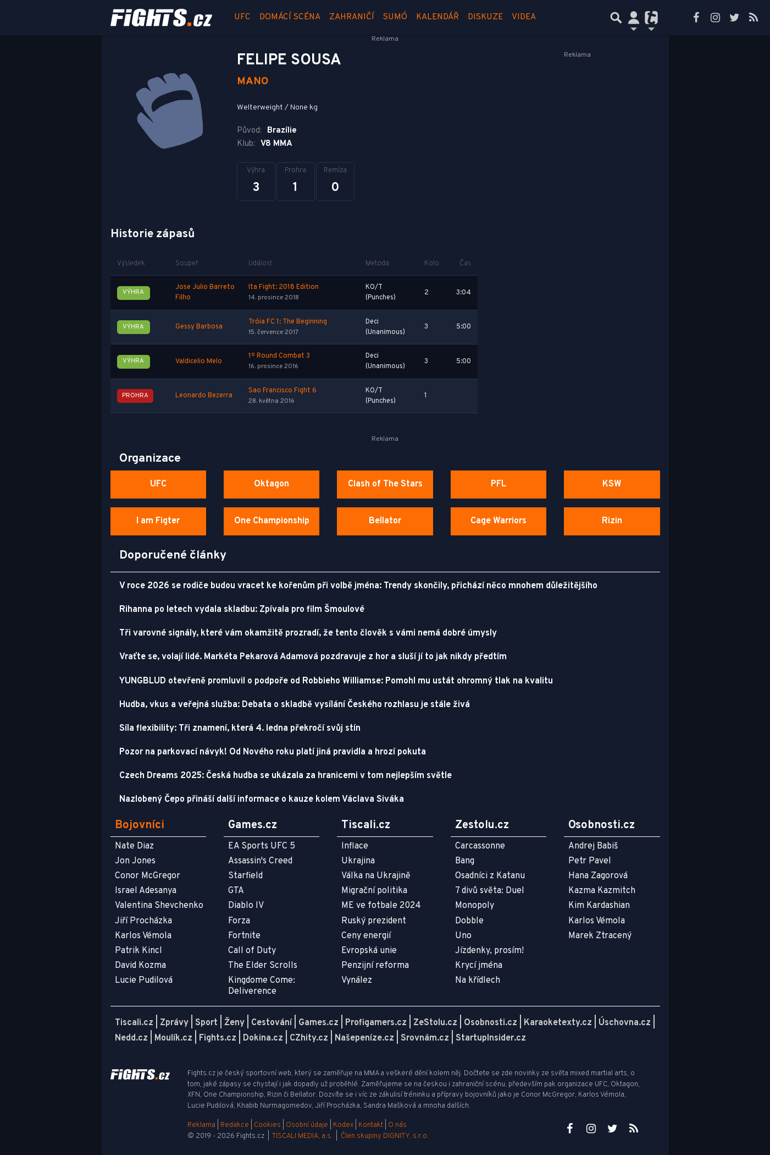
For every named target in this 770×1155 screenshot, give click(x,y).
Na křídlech (477, 980)
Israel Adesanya (145, 890)
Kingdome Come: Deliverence (261, 986)
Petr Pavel (589, 861)
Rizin (612, 521)
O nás (397, 1125)
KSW (612, 484)
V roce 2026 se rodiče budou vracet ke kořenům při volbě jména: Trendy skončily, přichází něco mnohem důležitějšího (358, 586)
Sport (206, 1022)
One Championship (271, 521)
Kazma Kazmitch (601, 890)
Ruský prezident (373, 921)
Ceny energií (366, 935)
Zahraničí (351, 17)
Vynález (356, 980)
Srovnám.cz (425, 1038)
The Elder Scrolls (262, 965)
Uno (463, 935)
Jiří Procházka (143, 921)
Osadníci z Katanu (490, 876)
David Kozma (140, 965)
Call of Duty (252, 950)
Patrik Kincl (138, 950)
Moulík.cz (173, 1038)
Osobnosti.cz (490, 1022)
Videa (524, 17)
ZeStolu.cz (435, 1022)
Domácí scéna (289, 17)
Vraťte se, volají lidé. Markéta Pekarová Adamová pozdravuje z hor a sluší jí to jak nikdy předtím (313, 657)
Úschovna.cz (625, 1022)
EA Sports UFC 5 (261, 846)
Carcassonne (480, 846)
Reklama (201, 1125)
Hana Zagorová (598, 876)
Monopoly (474, 905)
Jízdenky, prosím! (489, 950)
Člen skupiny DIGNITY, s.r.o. (385, 1136)
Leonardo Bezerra (203, 395)
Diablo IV (246, 905)
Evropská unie (369, 950)
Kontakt (371, 1125)
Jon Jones (135, 861)
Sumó (395, 17)
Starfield (245, 876)
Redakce (234, 1125)
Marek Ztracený (599, 935)
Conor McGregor (147, 876)
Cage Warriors (498, 521)
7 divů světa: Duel (489, 890)
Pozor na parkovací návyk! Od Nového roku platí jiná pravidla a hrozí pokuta (272, 752)
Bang (464, 861)
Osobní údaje (307, 1125)
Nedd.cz (131, 1038)
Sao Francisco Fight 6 (282, 390)
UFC (242, 17)
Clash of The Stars (385, 484)
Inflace (354, 846)
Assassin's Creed (260, 861)
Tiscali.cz (134, 1022)
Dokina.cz (263, 1038)
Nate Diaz (134, 846)
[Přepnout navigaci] (633, 17)
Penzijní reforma (375, 965)
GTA (236, 890)
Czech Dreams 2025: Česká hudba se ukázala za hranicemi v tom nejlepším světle (285, 775)
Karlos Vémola (143, 935)
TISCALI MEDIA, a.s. (302, 1136)
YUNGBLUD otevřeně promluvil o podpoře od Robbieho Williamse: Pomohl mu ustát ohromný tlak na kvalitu (336, 681)
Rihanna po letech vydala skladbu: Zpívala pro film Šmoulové (241, 609)
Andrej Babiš (593, 846)
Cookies (267, 1125)
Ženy (234, 1022)
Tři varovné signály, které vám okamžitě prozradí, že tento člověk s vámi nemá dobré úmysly (308, 633)
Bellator (385, 521)
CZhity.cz (309, 1038)
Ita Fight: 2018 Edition (283, 287)
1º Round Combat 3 (279, 356)
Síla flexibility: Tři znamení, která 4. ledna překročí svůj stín (240, 728)
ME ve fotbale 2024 (381, 905)
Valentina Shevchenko (159, 905)
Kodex (344, 1125)
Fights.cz (217, 1038)
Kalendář (437, 17)
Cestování (271, 1022)
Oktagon (271, 484)
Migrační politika (374, 890)
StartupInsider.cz (491, 1038)
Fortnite (244, 935)
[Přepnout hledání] (616, 17)
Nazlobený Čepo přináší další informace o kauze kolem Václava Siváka (261, 799)
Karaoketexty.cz (558, 1022)
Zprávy (174, 1022)
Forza (239, 921)
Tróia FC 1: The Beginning (287, 322)
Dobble (469, 921)
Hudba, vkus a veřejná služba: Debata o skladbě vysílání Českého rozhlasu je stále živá (294, 704)
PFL (498, 484)
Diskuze (485, 17)
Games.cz (318, 1022)
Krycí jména (478, 965)
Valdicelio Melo (198, 361)
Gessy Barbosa (199, 326)
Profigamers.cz (376, 1022)
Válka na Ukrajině (376, 876)
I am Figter (158, 521)
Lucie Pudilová (144, 980)
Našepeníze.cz (364, 1038)
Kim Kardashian (599, 905)
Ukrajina (358, 861)
